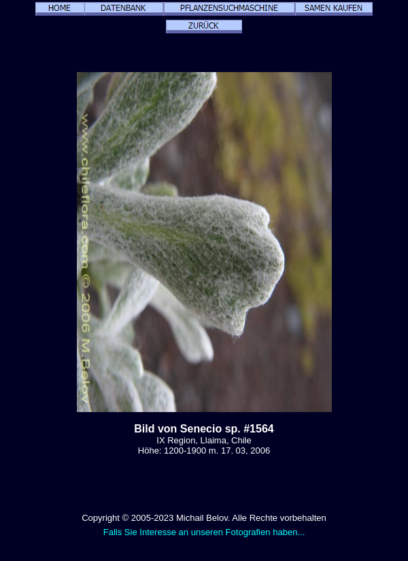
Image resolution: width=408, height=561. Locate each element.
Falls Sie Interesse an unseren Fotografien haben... (204, 532)
